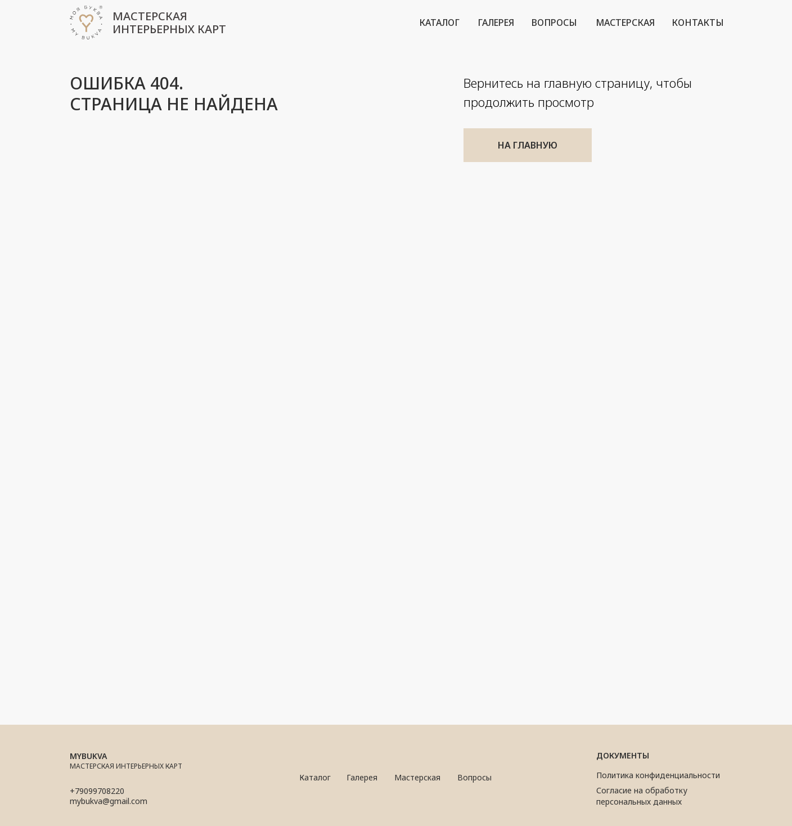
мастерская (625, 22)
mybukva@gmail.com (108, 801)
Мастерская (417, 777)
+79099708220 (97, 790)
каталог (439, 22)
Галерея (361, 777)
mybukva (88, 756)
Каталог (315, 777)
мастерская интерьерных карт (169, 22)
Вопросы (474, 777)
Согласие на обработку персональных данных (641, 796)
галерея (496, 22)
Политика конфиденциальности (658, 775)
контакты (698, 22)
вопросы (554, 22)
